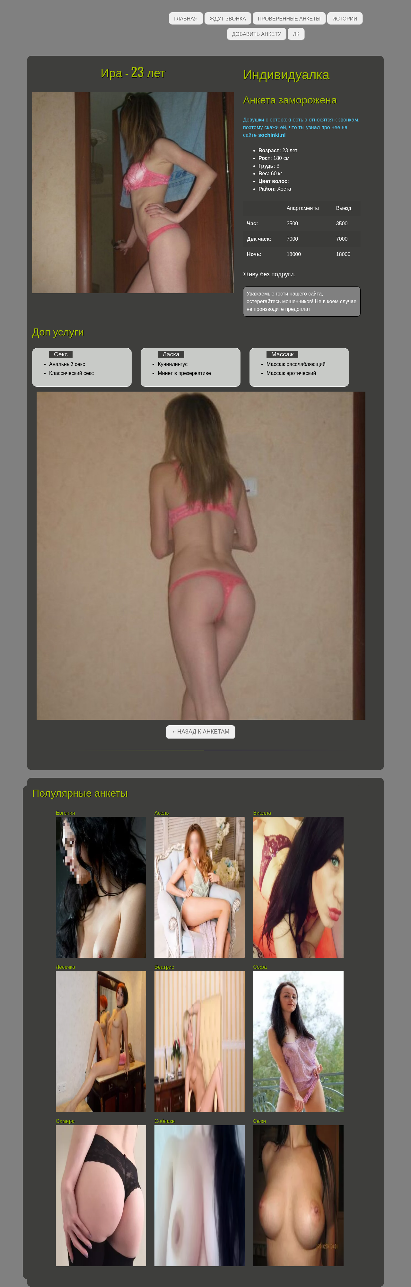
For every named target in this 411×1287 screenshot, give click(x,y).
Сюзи (259, 1121)
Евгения (65, 813)
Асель (161, 813)
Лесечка (65, 967)
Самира (65, 1121)
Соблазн (164, 1121)
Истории (344, 18)
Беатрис (164, 967)
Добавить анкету (256, 33)
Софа (260, 967)
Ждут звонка (228, 18)
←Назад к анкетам (201, 731)
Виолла (262, 813)
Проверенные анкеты (289, 18)
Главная (185, 18)
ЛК (296, 33)
